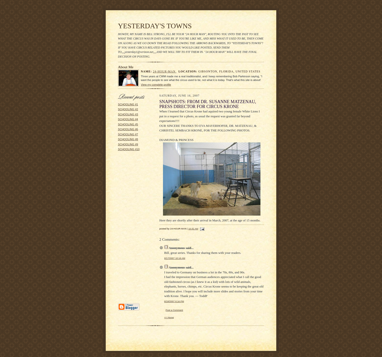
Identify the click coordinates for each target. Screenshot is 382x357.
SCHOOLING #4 (128, 119)
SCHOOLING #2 (128, 109)
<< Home (169, 317)
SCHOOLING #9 (128, 144)
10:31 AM (193, 228)
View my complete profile (156, 84)
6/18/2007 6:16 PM (174, 301)
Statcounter (191, 355)
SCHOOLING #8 (128, 139)
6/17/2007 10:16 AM (174, 258)
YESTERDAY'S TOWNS (155, 26)
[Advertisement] (132, 229)
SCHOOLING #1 (128, 104)
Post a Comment (174, 310)
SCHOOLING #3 (128, 114)
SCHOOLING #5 (128, 124)
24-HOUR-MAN (165, 71)
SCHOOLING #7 (128, 134)
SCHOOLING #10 (129, 149)
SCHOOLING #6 (128, 129)
